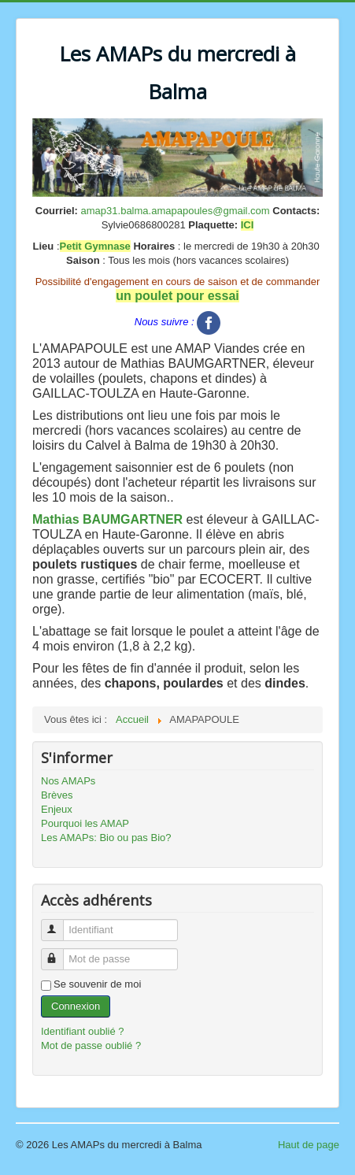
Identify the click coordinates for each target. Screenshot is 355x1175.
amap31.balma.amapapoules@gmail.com (175, 211)
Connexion (75, 1006)
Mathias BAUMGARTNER (107, 519)
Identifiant (59, 923)
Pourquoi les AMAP (85, 823)
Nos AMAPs (68, 781)
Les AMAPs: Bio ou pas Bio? (106, 837)
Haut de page (308, 1145)
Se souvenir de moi (97, 984)
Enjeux (56, 809)
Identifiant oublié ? (82, 1031)
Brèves (56, 795)
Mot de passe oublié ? (91, 1045)
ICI (247, 225)
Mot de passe (59, 952)
